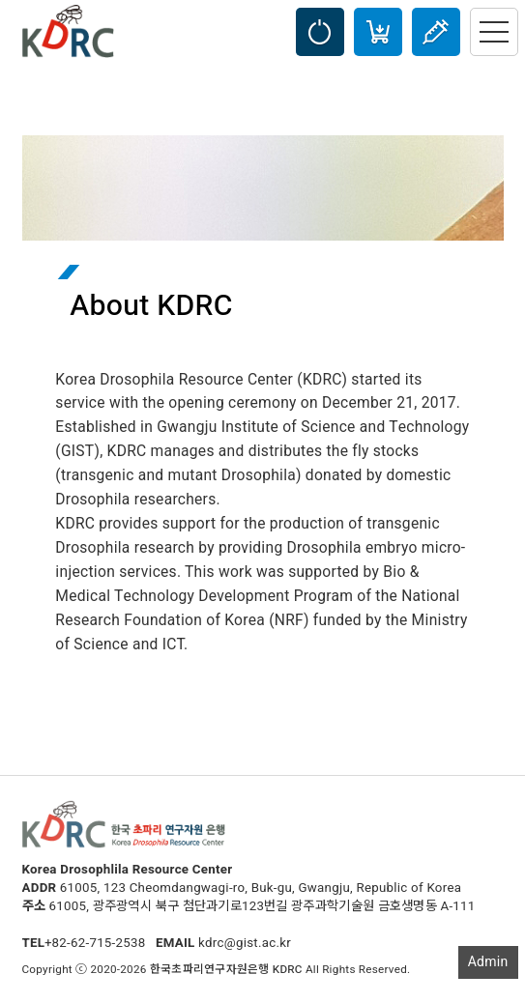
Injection (436, 32)
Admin (488, 962)
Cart (378, 32)
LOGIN (320, 32)
